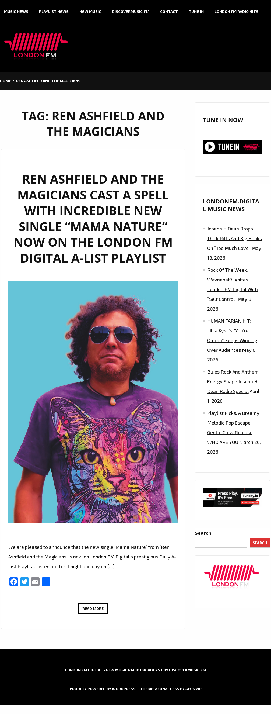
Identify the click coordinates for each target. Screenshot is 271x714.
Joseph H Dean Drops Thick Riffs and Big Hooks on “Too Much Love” (234, 238)
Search (203, 533)
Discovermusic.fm (130, 11)
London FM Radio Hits (236, 11)
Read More (95, 609)
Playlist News (54, 11)
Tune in (196, 11)
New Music (90, 11)
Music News (16, 11)
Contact (169, 11)
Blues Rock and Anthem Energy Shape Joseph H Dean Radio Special (233, 381)
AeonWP (193, 689)
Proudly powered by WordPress (102, 689)
